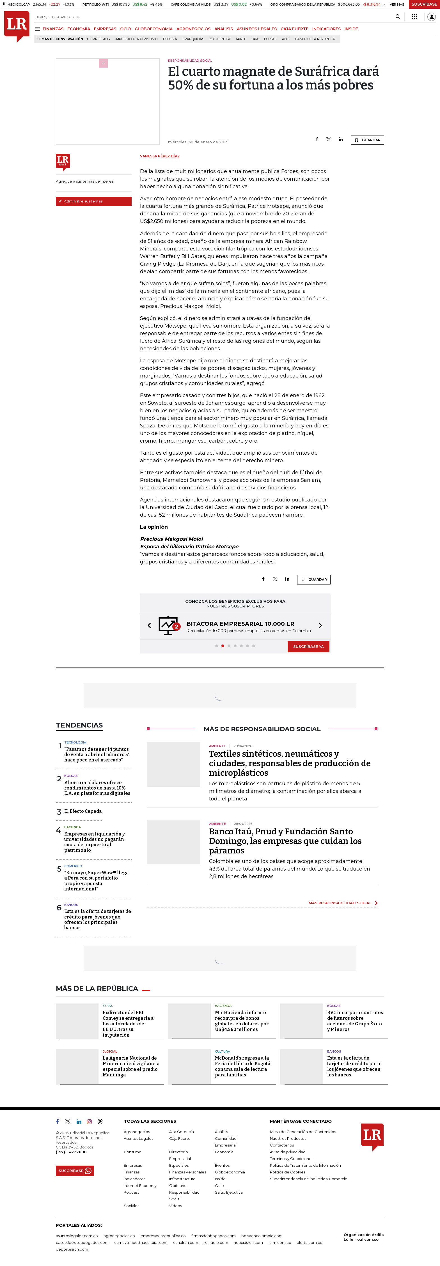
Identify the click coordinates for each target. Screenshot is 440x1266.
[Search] (398, 17)
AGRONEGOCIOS (193, 28)
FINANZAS (53, 28)
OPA (255, 39)
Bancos (71, 905)
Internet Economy (140, 1185)
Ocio (219, 1185)
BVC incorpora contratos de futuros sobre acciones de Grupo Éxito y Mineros (355, 1021)
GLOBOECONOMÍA (154, 28)
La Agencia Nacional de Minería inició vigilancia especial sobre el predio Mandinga (131, 1066)
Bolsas (270, 39)
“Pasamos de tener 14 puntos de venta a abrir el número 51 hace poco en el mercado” (97, 755)
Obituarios (178, 1185)
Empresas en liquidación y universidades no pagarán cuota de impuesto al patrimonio (94, 842)
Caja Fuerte (180, 1138)
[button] (147, 626)
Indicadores (134, 1179)
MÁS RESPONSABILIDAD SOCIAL (340, 903)
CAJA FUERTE (294, 28)
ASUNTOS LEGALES (257, 28)
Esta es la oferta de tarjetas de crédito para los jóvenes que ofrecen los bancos (354, 1066)
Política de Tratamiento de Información (305, 1165)
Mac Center (220, 39)
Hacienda (72, 827)
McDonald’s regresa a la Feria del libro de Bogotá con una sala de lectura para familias (243, 1066)
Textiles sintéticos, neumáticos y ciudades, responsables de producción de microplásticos (290, 763)
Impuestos (100, 39)
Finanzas (131, 1172)
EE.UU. (108, 1006)
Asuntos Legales (138, 1138)
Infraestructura (182, 1179)
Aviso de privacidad (288, 1152)
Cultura (222, 1051)
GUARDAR (367, 140)
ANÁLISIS (223, 28)
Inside (220, 1179)
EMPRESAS (105, 28)
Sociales (131, 1205)
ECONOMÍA (78, 28)
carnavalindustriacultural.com (141, 1242)
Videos (175, 1205)
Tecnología (75, 742)
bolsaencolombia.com (262, 1235)
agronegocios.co (119, 1235)
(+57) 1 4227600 (71, 1152)
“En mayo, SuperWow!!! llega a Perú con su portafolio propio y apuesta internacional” (96, 881)
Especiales (179, 1165)
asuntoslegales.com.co (77, 1235)
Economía (224, 1152)
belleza (170, 39)
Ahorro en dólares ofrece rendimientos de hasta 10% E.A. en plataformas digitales (97, 788)
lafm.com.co (280, 1242)
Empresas (133, 1165)
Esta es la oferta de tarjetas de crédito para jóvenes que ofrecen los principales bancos (97, 919)
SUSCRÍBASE (424, 4)
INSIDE (351, 28)
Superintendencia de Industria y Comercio (308, 1179)
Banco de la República (315, 39)
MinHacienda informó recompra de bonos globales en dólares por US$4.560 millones (242, 1021)
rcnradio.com (216, 1242)
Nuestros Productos (288, 1138)
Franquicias (193, 39)
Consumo (132, 1152)
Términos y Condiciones (291, 1158)
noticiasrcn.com (248, 1242)
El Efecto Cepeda (83, 811)
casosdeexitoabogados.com (82, 1242)
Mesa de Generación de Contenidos (303, 1131)
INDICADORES (326, 28)
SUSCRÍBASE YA (308, 646)
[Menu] (38, 29)
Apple (241, 39)
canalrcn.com (185, 1242)
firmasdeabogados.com (213, 1235)
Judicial (110, 1051)
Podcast (131, 1192)
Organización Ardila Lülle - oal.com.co (364, 1237)
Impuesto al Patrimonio (136, 39)
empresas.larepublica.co (163, 1235)
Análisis (221, 1131)
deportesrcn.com (72, 1249)
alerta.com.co (309, 1242)
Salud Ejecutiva (229, 1192)
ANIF (286, 39)
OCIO (125, 28)
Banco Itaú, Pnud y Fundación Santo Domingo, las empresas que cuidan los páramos (285, 841)
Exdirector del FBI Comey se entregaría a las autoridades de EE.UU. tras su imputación (128, 1024)
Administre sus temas (80, 201)
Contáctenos (282, 1145)
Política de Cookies (287, 1172)
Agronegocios (137, 1131)
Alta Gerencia (181, 1131)
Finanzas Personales (187, 1172)
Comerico (73, 866)
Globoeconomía (230, 1172)
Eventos (222, 1165)
